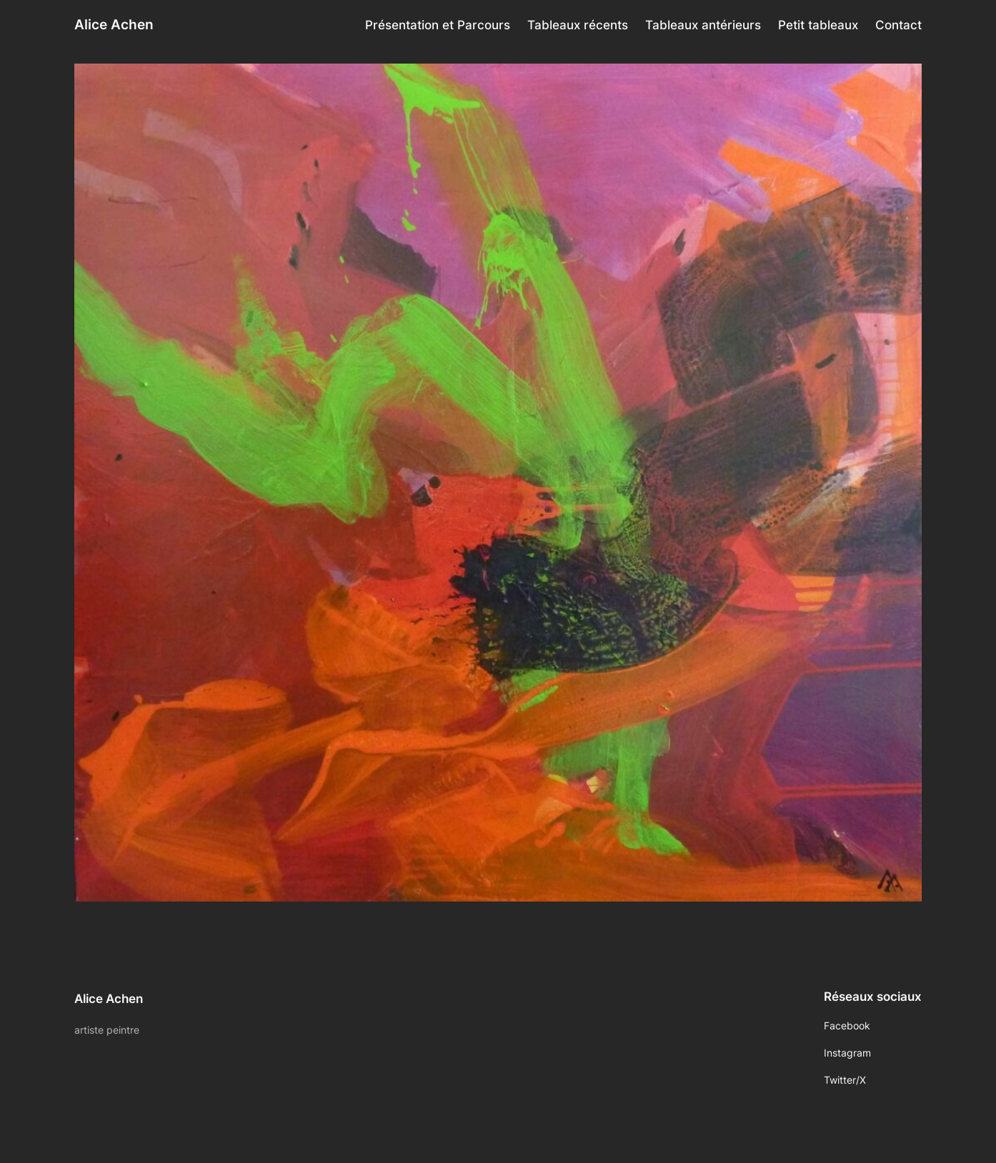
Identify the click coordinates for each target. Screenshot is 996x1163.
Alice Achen (114, 24)
